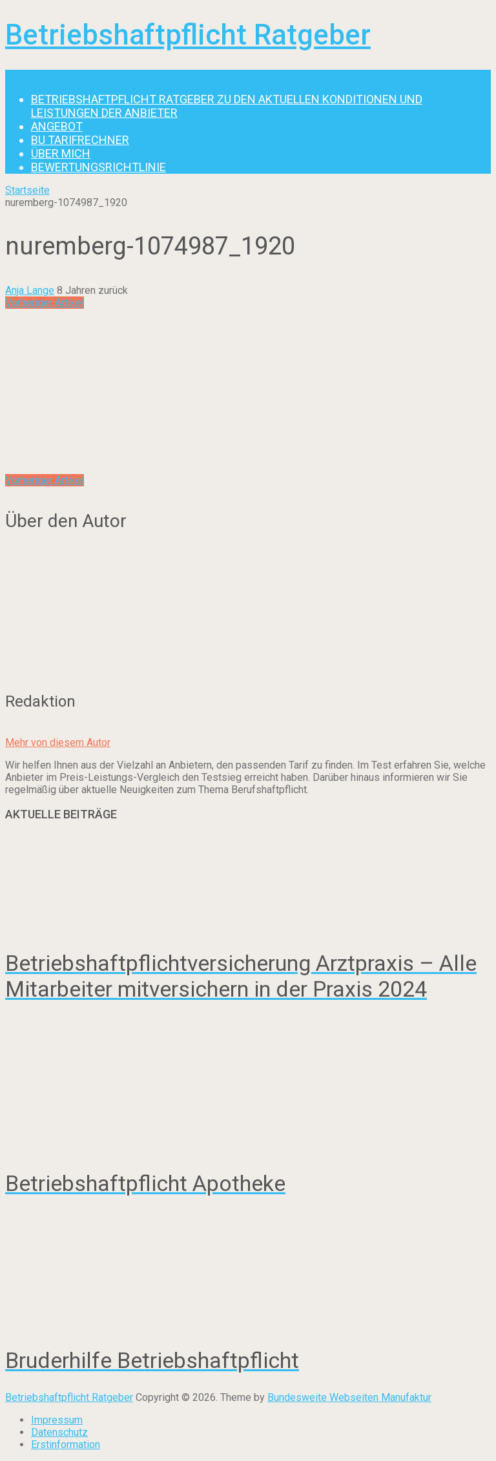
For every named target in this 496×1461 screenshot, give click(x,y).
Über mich (60, 153)
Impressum (57, 1420)
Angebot (57, 126)
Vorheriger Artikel (44, 302)
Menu (17, 76)
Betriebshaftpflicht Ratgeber (188, 35)
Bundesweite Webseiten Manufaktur (349, 1397)
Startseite (27, 190)
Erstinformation (65, 1444)
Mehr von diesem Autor (57, 742)
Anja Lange (29, 290)
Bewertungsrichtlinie (98, 167)
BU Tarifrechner (80, 140)
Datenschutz (59, 1432)
